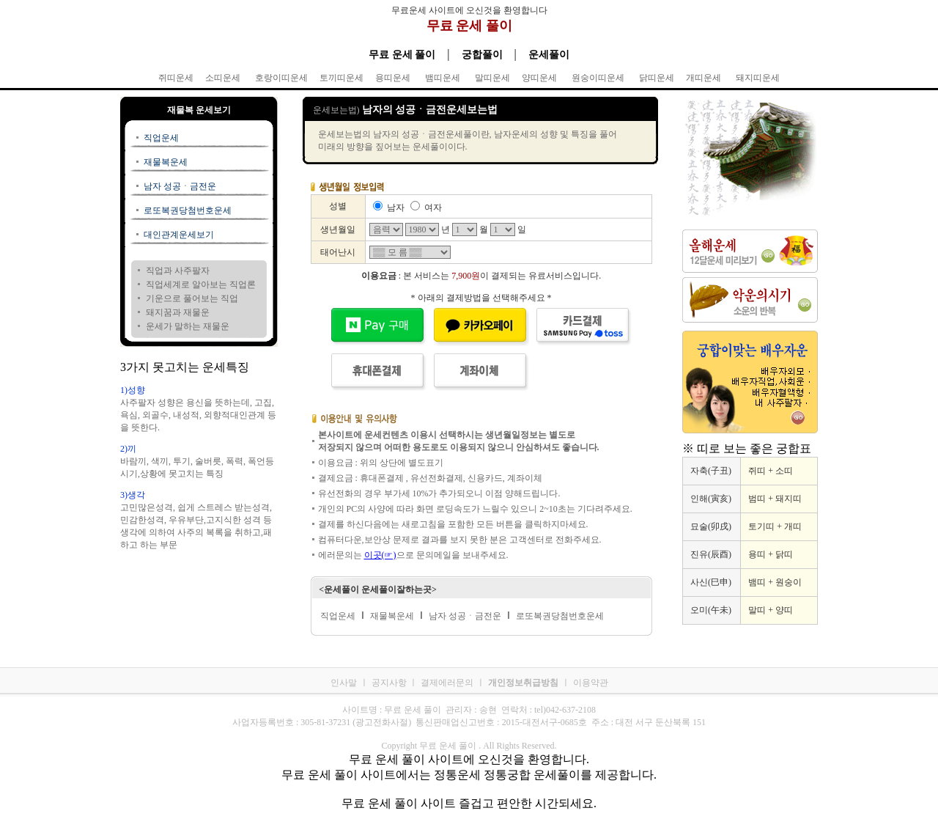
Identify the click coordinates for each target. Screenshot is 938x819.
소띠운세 (222, 78)
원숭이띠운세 (598, 78)
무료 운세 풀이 (469, 25)
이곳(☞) (380, 555)
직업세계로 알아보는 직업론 (201, 284)
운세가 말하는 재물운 (187, 326)
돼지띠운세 (758, 78)
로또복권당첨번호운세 (188, 210)
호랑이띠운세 (281, 78)
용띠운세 (392, 78)
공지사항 (390, 682)
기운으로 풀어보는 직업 (192, 298)
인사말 (343, 682)
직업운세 (161, 138)
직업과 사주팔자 (178, 270)
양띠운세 (539, 78)
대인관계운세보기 (179, 234)
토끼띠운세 (341, 78)
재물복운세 (166, 162)
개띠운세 (703, 78)
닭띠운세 (656, 78)
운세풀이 (548, 54)
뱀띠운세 (442, 78)
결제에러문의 (447, 682)
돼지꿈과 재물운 (178, 312)
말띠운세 (492, 78)
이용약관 (590, 682)
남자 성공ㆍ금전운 (180, 186)
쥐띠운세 (175, 78)
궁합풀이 (482, 54)
